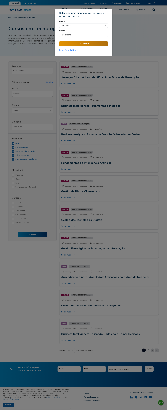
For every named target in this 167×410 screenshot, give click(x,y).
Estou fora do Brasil (68, 50)
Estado (62, 21)
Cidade (62, 31)
